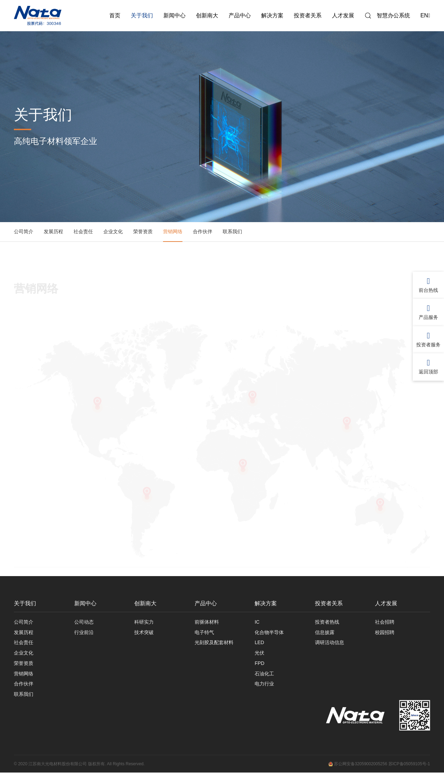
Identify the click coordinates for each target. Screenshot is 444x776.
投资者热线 (327, 622)
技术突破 (144, 633)
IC (257, 622)
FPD (259, 665)
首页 (114, 15)
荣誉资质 (143, 231)
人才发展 (343, 15)
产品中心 (240, 15)
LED (259, 644)
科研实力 (144, 622)
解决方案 (272, 15)
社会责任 (83, 231)
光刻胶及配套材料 (214, 644)
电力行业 (264, 687)
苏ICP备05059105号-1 (409, 767)
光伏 (259, 654)
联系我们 (232, 231)
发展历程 (53, 231)
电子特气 (204, 633)
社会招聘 (384, 622)
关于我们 (142, 15)
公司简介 (23, 231)
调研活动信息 (329, 644)
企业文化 (113, 231)
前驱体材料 (207, 622)
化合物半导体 (269, 633)
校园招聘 (384, 633)
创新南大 (207, 15)
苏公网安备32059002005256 (357, 767)
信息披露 (324, 633)
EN (425, 15)
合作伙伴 (202, 231)
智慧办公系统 (393, 15)
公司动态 (84, 622)
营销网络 (172, 231)
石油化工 (264, 676)
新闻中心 (174, 15)
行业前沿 (84, 633)
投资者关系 (308, 15)
